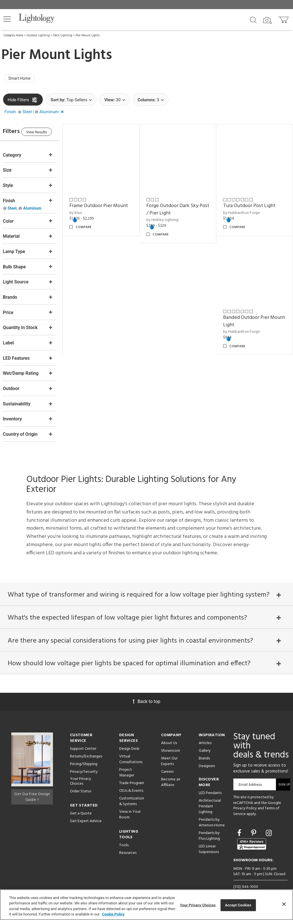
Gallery (205, 741)
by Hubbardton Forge (245, 210)
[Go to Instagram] (269, 823)
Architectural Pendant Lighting (210, 797)
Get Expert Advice (86, 811)
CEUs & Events (131, 781)
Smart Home (21, 79)
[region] (146, 904)
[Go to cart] (284, 18)
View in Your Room (130, 805)
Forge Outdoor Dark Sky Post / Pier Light (180, 207)
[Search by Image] (267, 20)
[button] (7, 19)
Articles (205, 733)
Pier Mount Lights (88, 35)
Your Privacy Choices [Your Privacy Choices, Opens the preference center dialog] (198, 905)
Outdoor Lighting (38, 35)
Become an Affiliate (170, 773)
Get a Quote (81, 803)
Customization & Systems (131, 792)
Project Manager (126, 763)
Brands (204, 749)
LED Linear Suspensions (209, 839)
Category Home (13, 35)
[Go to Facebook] (240, 823)
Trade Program (131, 773)
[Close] (284, 904)
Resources (127, 843)
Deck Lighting (62, 35)
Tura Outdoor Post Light (253, 203)
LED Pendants (210, 783)
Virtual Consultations (130, 750)
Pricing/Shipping (83, 754)
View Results (49, 134)
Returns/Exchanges (86, 747)
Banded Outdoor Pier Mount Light (250, 315)
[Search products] (253, 19)
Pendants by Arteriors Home (212, 813)
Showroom (170, 741)
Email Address (250, 775)
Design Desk (129, 739)
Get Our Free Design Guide (32, 786)
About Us (169, 733)
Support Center (83, 739)
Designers (207, 756)
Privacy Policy (245, 798)
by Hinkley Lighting (170, 217)
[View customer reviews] (251, 834)
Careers (167, 762)
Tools (124, 835)
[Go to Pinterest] (254, 823)
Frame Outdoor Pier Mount (110, 203)
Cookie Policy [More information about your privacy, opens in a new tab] (113, 914)
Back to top (146, 691)
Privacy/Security (84, 762)
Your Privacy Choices (80, 772)
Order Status (80, 781)
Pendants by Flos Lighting (209, 826)
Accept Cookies (238, 905)
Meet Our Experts (169, 752)
